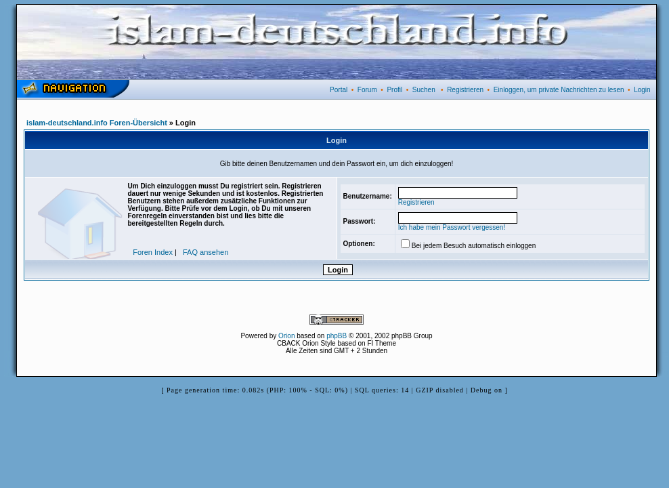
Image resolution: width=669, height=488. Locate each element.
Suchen (423, 90)
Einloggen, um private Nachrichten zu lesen (559, 90)
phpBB (336, 336)
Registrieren (465, 90)
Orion (286, 336)
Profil (394, 90)
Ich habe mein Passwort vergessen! (451, 227)
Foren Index (153, 252)
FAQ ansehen (205, 252)
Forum (367, 90)
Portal (338, 90)
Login (642, 90)
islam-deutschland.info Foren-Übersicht (96, 123)
